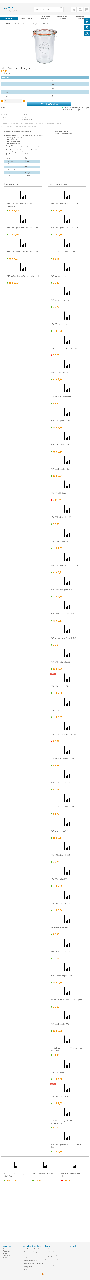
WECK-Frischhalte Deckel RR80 (63, 734)
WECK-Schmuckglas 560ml (62, 976)
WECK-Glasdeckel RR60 (60, 855)
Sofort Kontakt (49, 1252)
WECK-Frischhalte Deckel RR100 (64, 348)
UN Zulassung (49, 1265)
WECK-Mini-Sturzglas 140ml (62, 590)
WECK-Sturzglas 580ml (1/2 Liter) (64, 203)
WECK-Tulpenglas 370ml (61, 831)
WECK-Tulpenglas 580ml (61, 372)
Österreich (6, 1249)
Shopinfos (48, 1249)
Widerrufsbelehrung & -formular (32, 1264)
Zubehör (27, 124)
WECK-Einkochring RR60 (60, 783)
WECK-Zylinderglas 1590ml (61, 903)
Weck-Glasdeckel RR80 (60, 927)
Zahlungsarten (27, 1267)
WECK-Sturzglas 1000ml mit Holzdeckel (23, 276)
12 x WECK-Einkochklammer (62, 396)
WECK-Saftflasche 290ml (61, 1024)
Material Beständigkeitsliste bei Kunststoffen (55, 1256)
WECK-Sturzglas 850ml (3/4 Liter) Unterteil (15, 1174)
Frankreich (6, 1251)
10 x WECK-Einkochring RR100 (63, 252)
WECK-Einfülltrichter (59, 493)
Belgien (5, 1257)
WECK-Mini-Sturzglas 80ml (61, 662)
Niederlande (7, 1255)
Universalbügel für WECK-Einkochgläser (66, 1000)
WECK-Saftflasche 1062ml (61, 469)
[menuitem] (3, 1)
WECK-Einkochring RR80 (60, 951)
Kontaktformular (27, 1258)
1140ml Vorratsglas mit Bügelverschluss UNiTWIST (67, 1049)
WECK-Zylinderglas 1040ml (61, 686)
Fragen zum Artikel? (61, 131)
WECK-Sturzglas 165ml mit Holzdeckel (22, 228)
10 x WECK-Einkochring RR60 (62, 807)
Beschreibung (6, 124)
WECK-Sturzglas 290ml (60, 445)
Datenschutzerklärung (29, 1252)
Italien (5, 1253)
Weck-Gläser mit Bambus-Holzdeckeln (46, 124)
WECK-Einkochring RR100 (61, 276)
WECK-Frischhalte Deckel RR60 (63, 638)
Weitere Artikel (18, 124)
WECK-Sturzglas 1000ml (60, 421)
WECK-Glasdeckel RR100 (61, 517)
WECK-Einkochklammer (60, 300)
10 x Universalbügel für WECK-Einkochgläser (63, 1121)
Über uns (25, 1270)
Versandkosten (14, 74)
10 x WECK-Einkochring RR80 (62, 758)
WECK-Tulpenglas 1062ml (61, 324)
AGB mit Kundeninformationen (32, 1249)
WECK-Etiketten (57, 710)
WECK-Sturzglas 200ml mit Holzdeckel (22, 252)
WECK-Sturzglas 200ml (60, 879)
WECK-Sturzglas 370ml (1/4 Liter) (64, 228)
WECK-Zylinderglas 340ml (61, 1096)
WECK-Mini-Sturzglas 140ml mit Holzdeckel (19, 204)
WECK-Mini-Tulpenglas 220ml (63, 614)
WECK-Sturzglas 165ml (60, 1072)
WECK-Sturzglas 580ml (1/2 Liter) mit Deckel (66, 1146)
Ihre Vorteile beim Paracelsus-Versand (54, 1261)
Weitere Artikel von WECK (63, 134)
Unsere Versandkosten (29, 1261)
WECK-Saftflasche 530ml (61, 541)
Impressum (26, 1255)
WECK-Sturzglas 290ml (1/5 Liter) (64, 565)
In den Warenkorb (49, 104)
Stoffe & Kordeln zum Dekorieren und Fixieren (19, 126)
